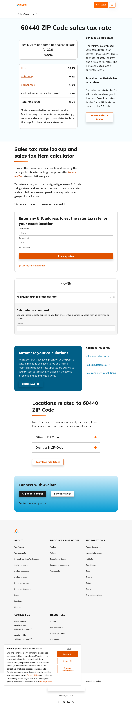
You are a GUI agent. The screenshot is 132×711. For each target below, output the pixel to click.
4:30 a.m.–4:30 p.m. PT (23, 639)
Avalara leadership (21, 571)
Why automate (20, 553)
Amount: (20, 324)
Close (69, 649)
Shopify (89, 577)
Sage (88, 571)
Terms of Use (33, 675)
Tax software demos (58, 559)
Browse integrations (94, 595)
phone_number (20, 622)
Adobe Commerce (93, 547)
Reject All (67, 661)
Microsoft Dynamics (94, 553)
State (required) (24, 247)
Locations (18, 601)
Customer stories (21, 565)
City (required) (24, 238)
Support (53, 622)
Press (16, 595)
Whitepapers (55, 640)
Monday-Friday (20, 625)
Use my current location (33, 265)
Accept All (68, 654)
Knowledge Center (57, 634)
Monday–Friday (20, 635)
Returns (53, 553)
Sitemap (17, 607)
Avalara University (57, 628)
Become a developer (22, 589)
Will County (27, 76)
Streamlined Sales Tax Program (26, 559)
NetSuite (89, 559)
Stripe (88, 583)
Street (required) (24, 228)
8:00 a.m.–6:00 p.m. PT (23, 629)
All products (55, 571)
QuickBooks (91, 565)
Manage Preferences (68, 669)
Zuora (88, 589)
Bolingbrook (28, 85)
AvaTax (53, 547)
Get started (101, 5)
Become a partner (21, 583)
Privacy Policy (45, 681)
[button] (66, 437)
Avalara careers (20, 577)
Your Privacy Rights (93, 681)
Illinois (24, 68)
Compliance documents (59, 565)
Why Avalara (19, 547)
